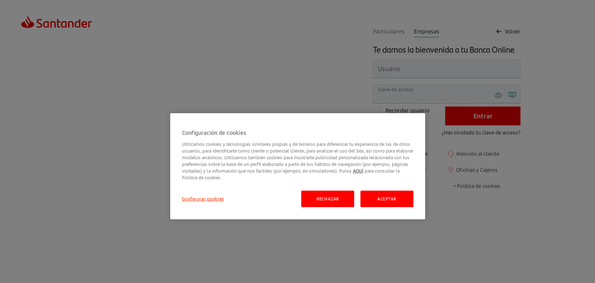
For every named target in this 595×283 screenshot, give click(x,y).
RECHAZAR (328, 199)
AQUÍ (358, 171)
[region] (297, 166)
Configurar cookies (203, 199)
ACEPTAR (386, 199)
